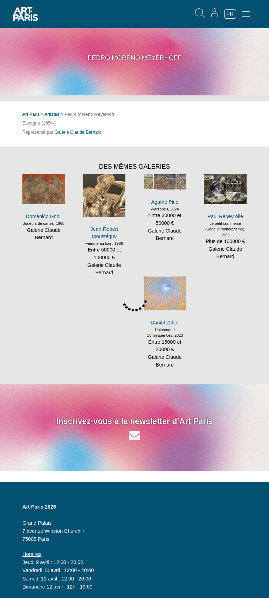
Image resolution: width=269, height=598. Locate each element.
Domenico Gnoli (44, 216)
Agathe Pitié (165, 202)
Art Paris (31, 114)
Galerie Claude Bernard (78, 132)
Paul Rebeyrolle (225, 216)
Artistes (52, 114)
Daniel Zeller (165, 322)
